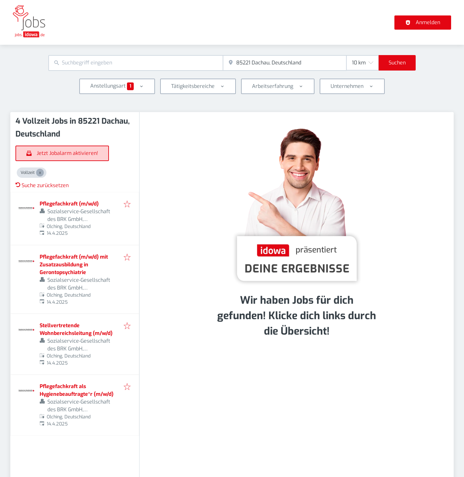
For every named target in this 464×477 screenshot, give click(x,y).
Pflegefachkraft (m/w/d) (69, 203)
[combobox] (135, 63)
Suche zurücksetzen (42, 185)
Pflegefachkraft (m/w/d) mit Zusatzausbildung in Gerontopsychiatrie (74, 264)
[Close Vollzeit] (40, 172)
